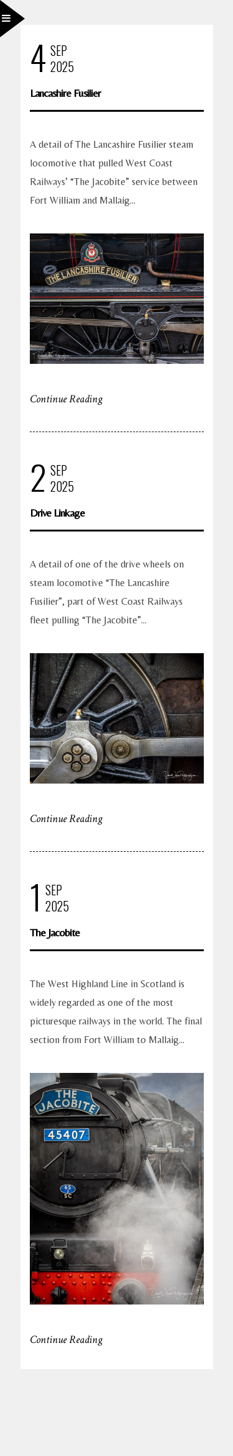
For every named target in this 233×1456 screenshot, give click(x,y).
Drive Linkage (57, 512)
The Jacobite (55, 932)
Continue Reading (66, 399)
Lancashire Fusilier (65, 92)
